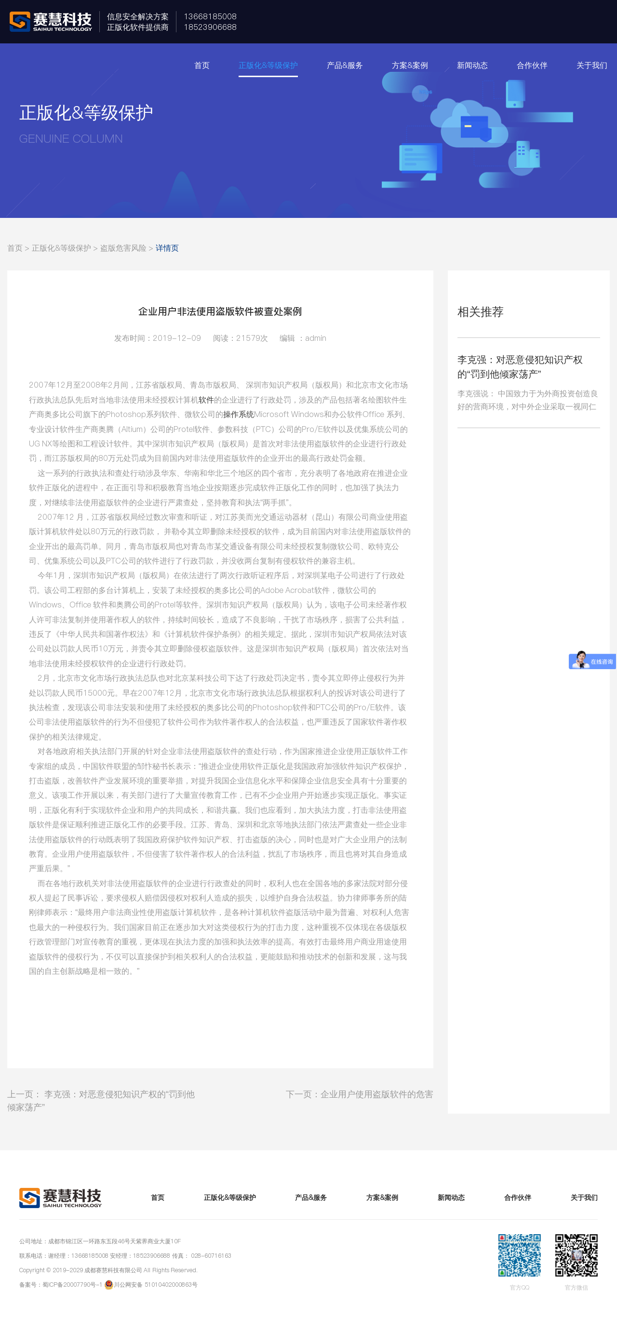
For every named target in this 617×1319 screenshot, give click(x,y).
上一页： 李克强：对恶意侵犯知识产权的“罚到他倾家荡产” (101, 1100)
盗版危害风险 (123, 247)
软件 (206, 399)
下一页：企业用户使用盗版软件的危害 (359, 1094)
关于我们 (592, 65)
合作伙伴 (532, 65)
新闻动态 (472, 65)
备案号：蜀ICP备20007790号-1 (61, 1284)
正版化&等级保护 (268, 65)
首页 (202, 65)
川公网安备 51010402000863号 (155, 1284)
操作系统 (238, 414)
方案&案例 (410, 65)
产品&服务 (345, 65)
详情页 (167, 247)
